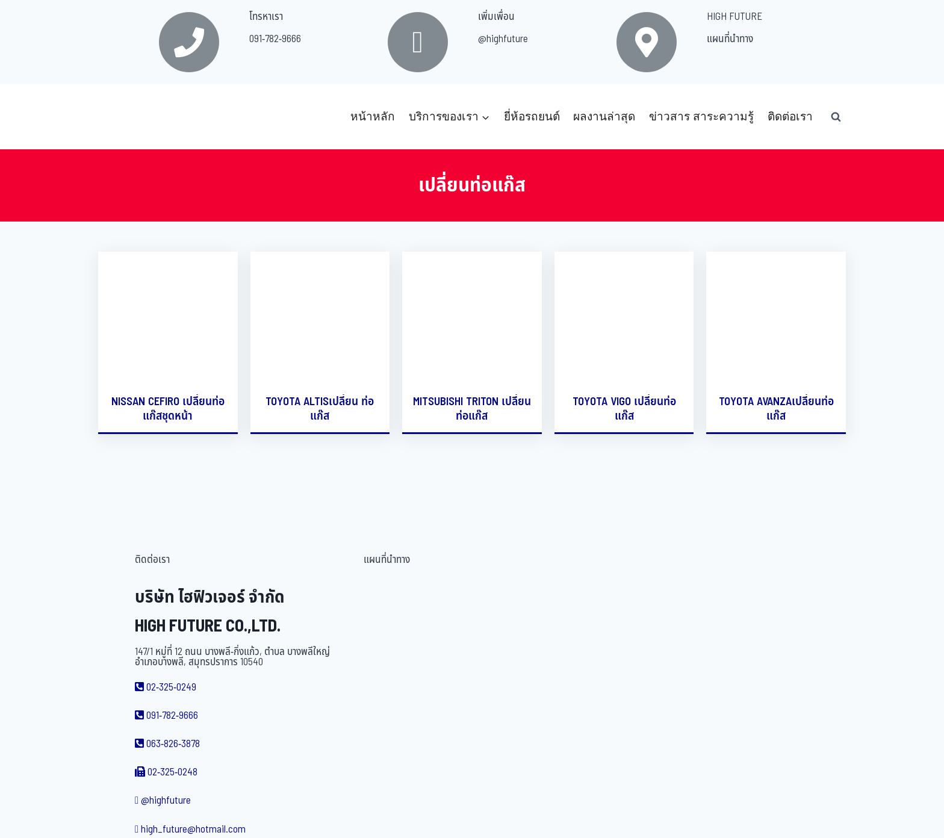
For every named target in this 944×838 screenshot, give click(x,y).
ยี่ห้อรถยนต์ (532, 116)
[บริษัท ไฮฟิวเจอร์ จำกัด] (124, 116)
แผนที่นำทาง (730, 39)
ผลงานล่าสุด (604, 116)
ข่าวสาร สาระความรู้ (701, 116)
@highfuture (503, 39)
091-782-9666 (275, 39)
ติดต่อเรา (790, 116)
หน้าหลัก (372, 116)
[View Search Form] (835, 117)
